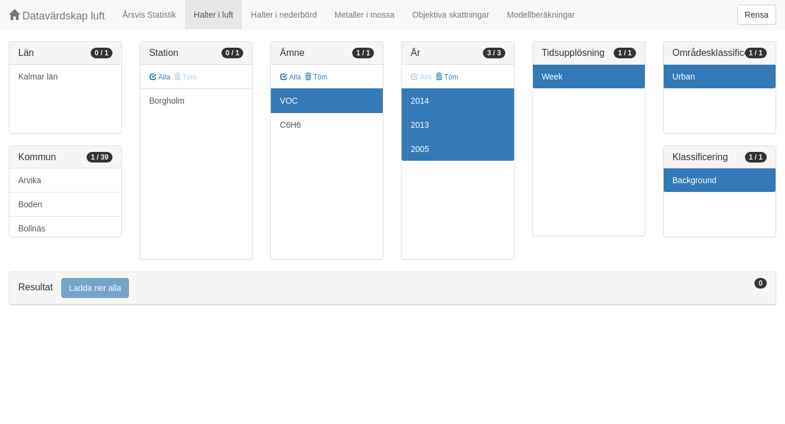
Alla (160, 77)
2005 (419, 149)
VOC (288, 100)
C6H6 (290, 125)
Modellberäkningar (541, 14)
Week (552, 76)
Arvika (29, 180)
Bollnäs (31, 228)
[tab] (392, 288)
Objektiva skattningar (450, 14)
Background (695, 180)
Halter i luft (213, 14)
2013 (419, 125)
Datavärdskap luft (57, 15)
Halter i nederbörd (284, 14)
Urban (684, 76)
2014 (419, 100)
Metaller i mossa (364, 14)
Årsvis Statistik (149, 14)
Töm (315, 77)
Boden (30, 204)
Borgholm (166, 100)
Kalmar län (38, 76)
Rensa (757, 14)
